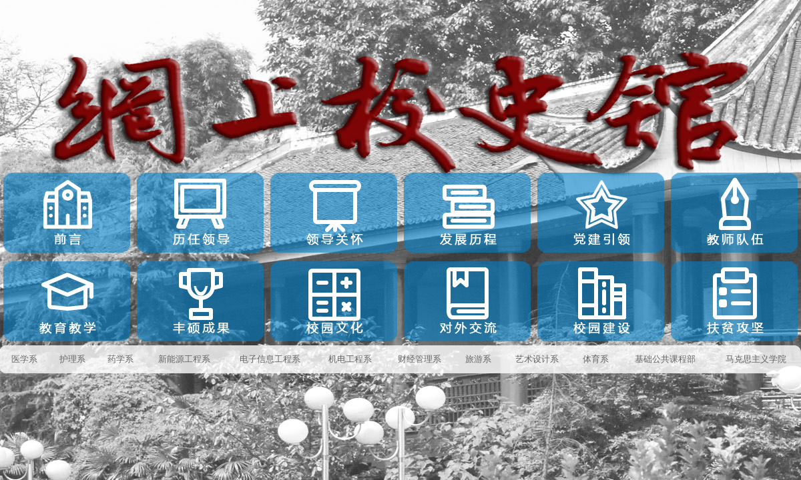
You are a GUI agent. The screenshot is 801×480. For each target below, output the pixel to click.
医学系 (24, 359)
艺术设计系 (537, 359)
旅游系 (478, 359)
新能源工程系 (184, 359)
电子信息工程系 (270, 359)
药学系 (120, 359)
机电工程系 (350, 359)
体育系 (596, 359)
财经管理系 (419, 359)
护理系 (72, 359)
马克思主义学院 (756, 359)
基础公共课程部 (665, 359)
